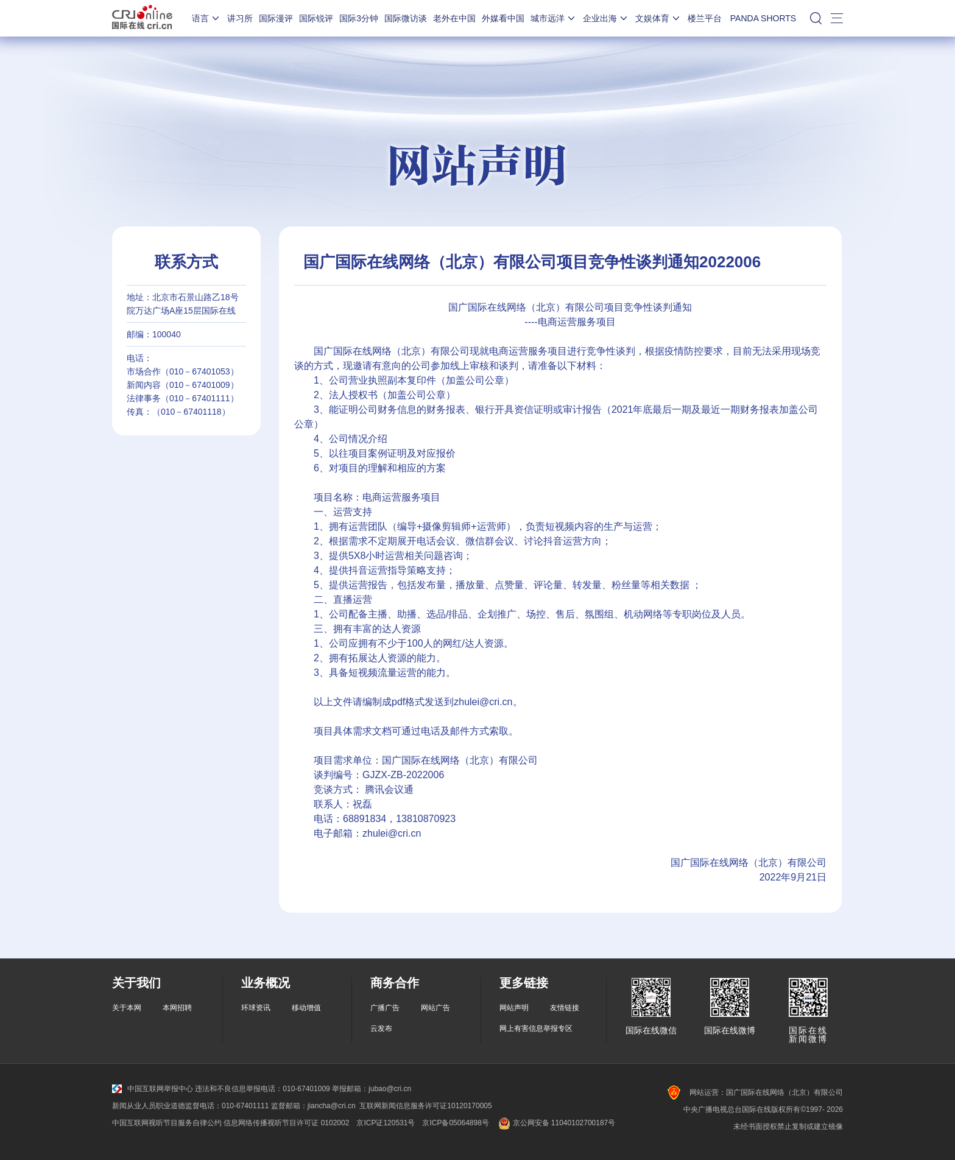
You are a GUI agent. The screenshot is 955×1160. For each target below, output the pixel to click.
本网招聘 (177, 1008)
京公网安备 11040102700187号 (555, 1123)
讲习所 (240, 18)
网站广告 (435, 1008)
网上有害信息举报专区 (536, 1028)
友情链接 (564, 1008)
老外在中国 (454, 18)
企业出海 (606, 18)
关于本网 (126, 1008)
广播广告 (385, 1008)
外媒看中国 (503, 18)
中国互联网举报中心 (152, 1088)
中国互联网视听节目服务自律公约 (167, 1123)
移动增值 (306, 1008)
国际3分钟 (358, 18)
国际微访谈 (405, 18)
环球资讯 (255, 1008)
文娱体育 (658, 18)
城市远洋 (553, 18)
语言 (206, 18)
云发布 (381, 1028)
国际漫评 (276, 18)
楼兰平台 (705, 18)
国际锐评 (316, 18)
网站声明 (514, 1008)
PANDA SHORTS (763, 18)
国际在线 (142, 18)
